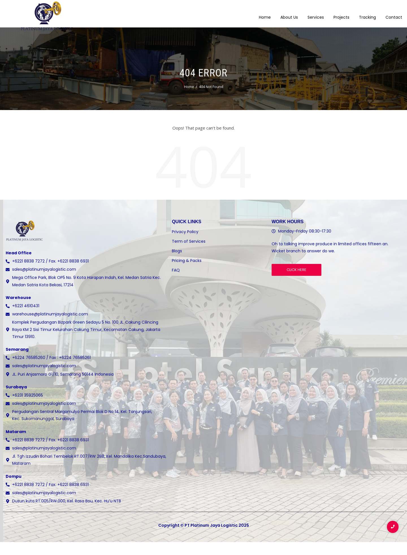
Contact (394, 14)
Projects (341, 14)
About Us (289, 14)
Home (265, 14)
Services (316, 14)
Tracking (367, 14)
